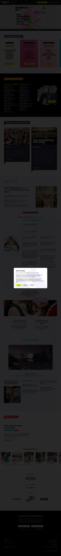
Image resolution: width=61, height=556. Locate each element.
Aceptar (18, 285)
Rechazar (32, 285)
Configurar (25, 285)
